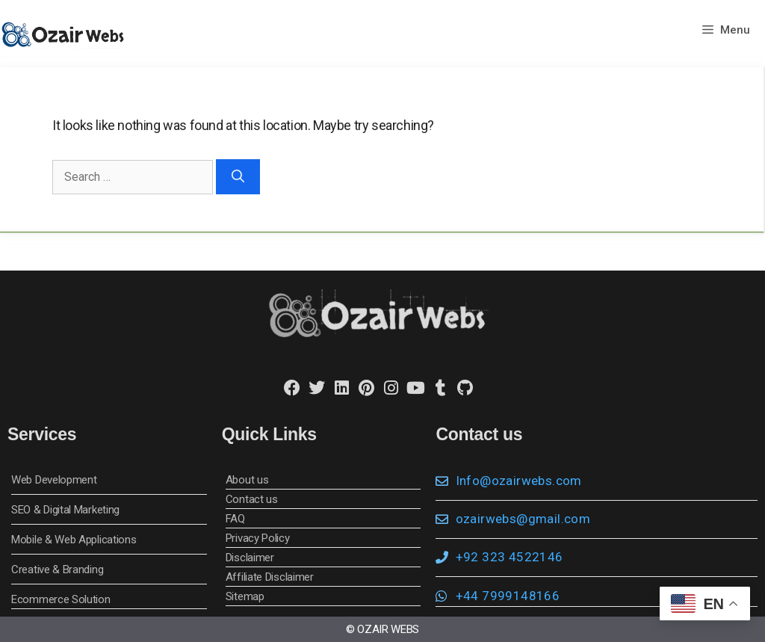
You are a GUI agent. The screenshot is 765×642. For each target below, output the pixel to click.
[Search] (238, 177)
